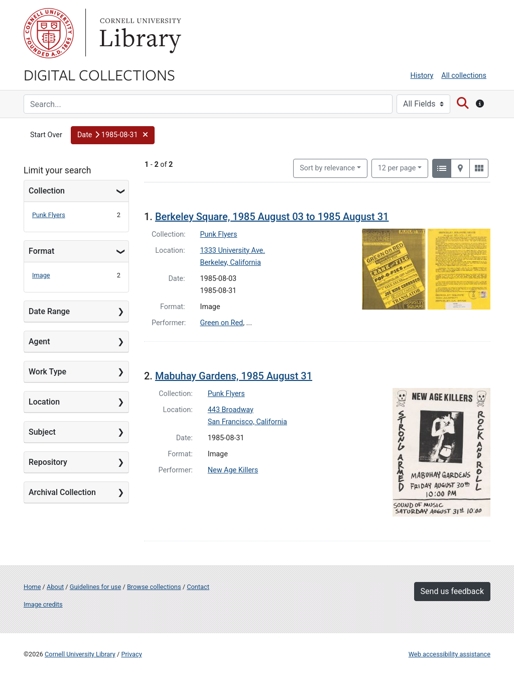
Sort (327, 168)
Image (41, 275)
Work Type (47, 371)
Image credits (43, 604)
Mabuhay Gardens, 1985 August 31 (233, 376)
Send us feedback (452, 591)
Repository (48, 462)
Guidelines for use (95, 587)
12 (397, 167)
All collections (463, 75)
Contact (198, 587)
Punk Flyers (48, 215)
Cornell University (49, 33)
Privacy (131, 654)
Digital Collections (99, 74)
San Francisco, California (247, 422)
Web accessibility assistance (449, 654)
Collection (47, 191)
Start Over (46, 135)
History (422, 75)
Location (44, 402)
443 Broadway (230, 410)
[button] (113, 135)
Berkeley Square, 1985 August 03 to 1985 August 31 (272, 217)
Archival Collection (62, 492)
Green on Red (221, 323)
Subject (42, 432)
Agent (39, 341)
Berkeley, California (230, 262)
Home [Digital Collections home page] (32, 587)
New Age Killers (233, 470)
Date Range (49, 311)
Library (139, 33)
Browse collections (154, 587)
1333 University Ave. (232, 250)
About (55, 587)
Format (41, 251)
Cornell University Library (80, 654)
